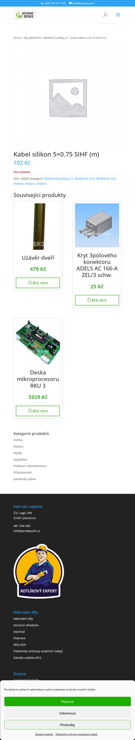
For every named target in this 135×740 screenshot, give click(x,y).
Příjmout (67, 701)
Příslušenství (23, 472)
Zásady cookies (44, 734)
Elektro (18, 184)
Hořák (18, 453)
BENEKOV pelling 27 (56, 38)
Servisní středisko (26, 625)
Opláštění (20, 460)
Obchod (19, 632)
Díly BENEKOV (32, 38)
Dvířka (18, 440)
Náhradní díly (23, 619)
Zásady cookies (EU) (27, 658)
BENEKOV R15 (85, 179)
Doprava (19, 638)
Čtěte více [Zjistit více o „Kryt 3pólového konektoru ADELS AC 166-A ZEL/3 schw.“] (97, 300)
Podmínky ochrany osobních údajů (77, 734)
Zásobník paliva (25, 479)
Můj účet (20, 645)
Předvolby (67, 725)
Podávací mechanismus (30, 466)
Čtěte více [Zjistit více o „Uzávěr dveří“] (38, 283)
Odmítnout (67, 713)
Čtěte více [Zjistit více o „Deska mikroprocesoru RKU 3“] (38, 411)
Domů (17, 38)
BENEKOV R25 (106, 179)
